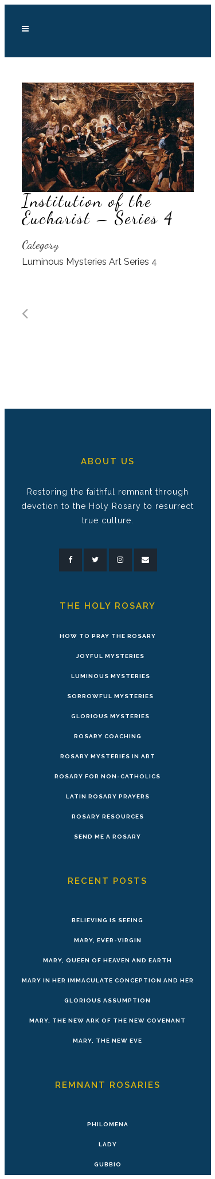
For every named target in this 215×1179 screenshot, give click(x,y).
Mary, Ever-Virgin (108, 940)
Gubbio (108, 1164)
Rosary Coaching (108, 736)
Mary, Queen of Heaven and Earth (107, 960)
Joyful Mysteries (110, 656)
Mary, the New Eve (107, 1040)
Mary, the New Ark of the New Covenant (107, 1020)
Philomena (107, 1124)
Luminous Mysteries (110, 676)
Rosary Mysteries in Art (107, 756)
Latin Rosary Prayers (108, 796)
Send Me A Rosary (107, 836)
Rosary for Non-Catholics (107, 776)
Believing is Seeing (107, 920)
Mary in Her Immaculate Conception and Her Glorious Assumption (108, 990)
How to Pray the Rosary (108, 636)
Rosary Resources (108, 816)
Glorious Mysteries (110, 716)
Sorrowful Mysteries (110, 696)
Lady (108, 1144)
